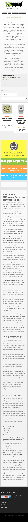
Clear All (5, 79)
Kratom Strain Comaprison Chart (12, 280)
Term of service (19, 518)
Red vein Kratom (8, 236)
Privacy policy (9, 518)
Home (7, 15)
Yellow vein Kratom (11, 240)
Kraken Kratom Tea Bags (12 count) (21, 121)
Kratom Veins (15, 15)
